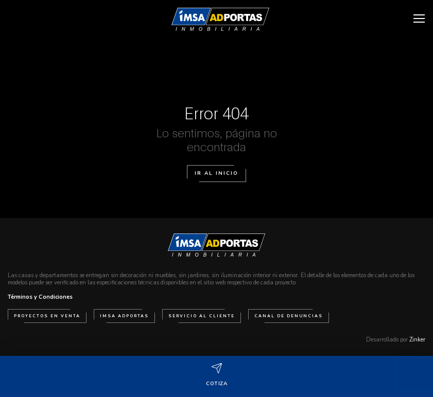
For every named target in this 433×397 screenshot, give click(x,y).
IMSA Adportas (124, 316)
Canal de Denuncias (288, 316)
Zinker (417, 340)
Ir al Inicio (216, 173)
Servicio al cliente (201, 316)
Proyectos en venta (47, 316)
